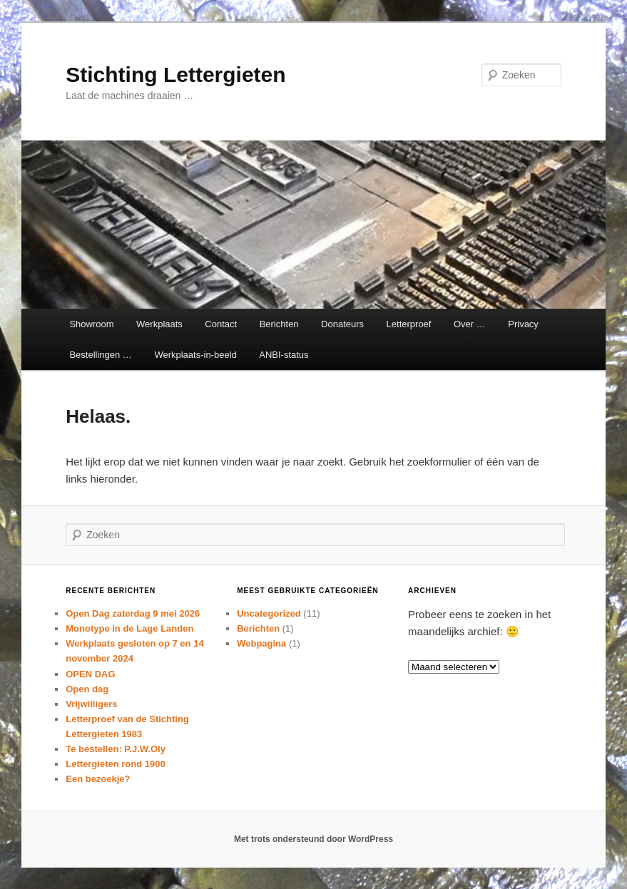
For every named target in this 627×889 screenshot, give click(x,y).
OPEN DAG (90, 674)
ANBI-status (283, 354)
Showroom (91, 324)
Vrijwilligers (91, 704)
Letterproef (409, 324)
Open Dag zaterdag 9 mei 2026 (133, 613)
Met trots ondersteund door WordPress (313, 839)
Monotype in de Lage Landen (129, 628)
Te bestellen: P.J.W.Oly (115, 749)
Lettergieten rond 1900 (115, 764)
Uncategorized (269, 613)
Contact (221, 324)
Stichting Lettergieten (175, 74)
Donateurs (342, 324)
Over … (470, 324)
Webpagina (261, 643)
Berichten (279, 324)
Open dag (87, 689)
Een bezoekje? (98, 779)
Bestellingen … (100, 354)
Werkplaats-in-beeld (195, 354)
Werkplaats (159, 324)
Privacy (523, 324)
